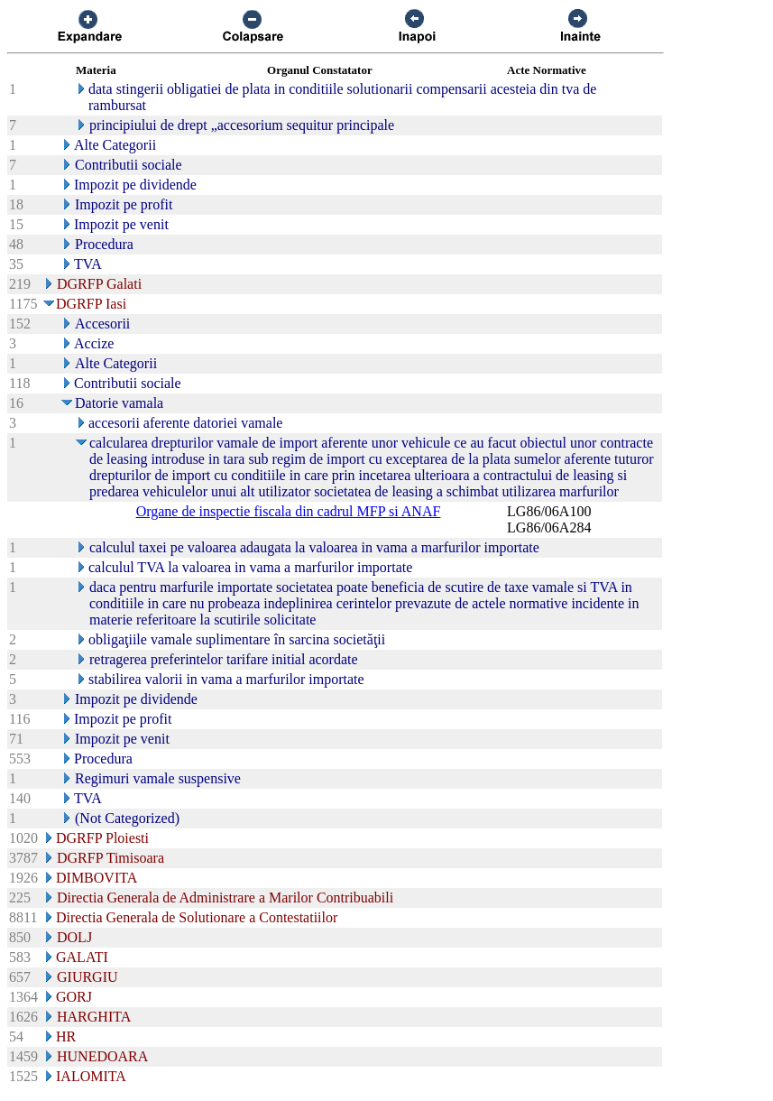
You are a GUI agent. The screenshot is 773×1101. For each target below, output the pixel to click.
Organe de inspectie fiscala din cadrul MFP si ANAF (288, 511)
